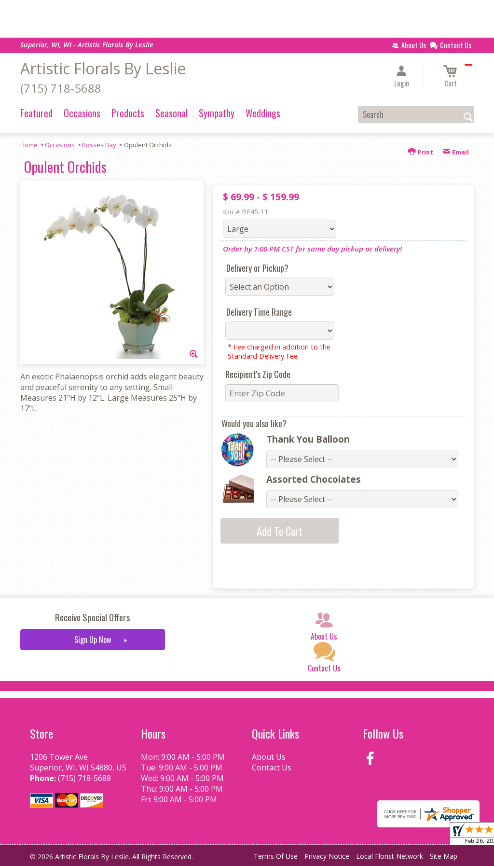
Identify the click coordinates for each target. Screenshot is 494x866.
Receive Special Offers (92, 617)
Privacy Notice (326, 856)
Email (456, 152)
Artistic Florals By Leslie (103, 68)
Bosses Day (99, 144)
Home (29, 144)
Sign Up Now (92, 639)
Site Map (443, 856)
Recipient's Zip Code (257, 374)
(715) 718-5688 (60, 88)
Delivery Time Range (259, 312)
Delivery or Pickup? (257, 268)
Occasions (60, 144)
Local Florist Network (389, 856)
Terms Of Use (276, 856)
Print (420, 152)
